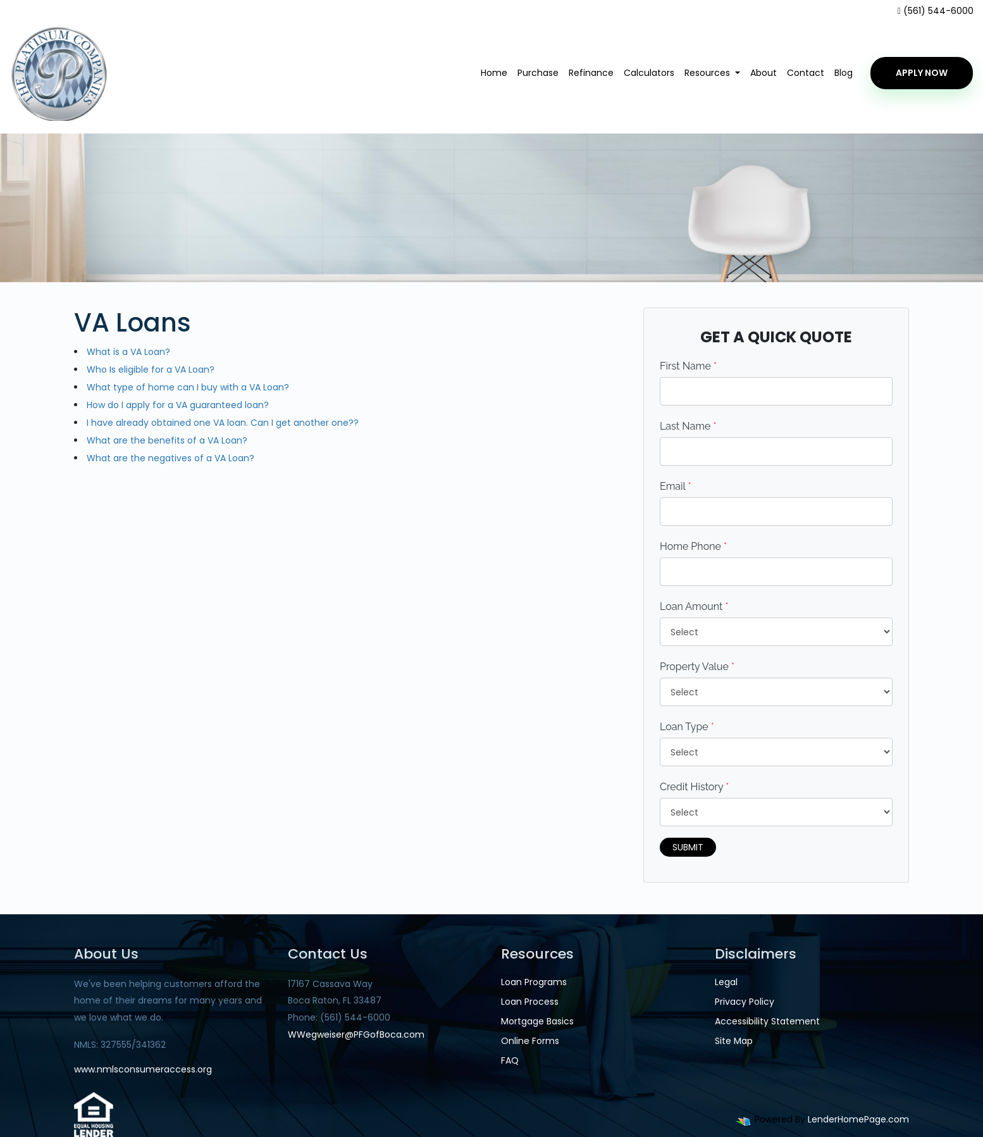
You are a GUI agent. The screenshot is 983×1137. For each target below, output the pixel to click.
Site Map (734, 1040)
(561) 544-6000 (936, 10)
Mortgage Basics (537, 1021)
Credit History (694, 787)
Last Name (688, 426)
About (763, 72)
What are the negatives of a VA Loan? (170, 458)
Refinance (591, 72)
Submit (687, 847)
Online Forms (530, 1040)
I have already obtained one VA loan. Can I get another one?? (223, 422)
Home (494, 72)
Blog (843, 72)
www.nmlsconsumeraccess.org (143, 1069)
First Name (688, 366)
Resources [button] (708, 72)
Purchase (538, 72)
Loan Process (530, 1001)
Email (675, 486)
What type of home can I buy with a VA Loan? (188, 387)
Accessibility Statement (767, 1021)
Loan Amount (694, 606)
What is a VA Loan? (128, 351)
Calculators (649, 72)
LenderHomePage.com (858, 1119)
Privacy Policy (744, 1001)
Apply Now (922, 72)
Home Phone (693, 546)
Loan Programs (534, 982)
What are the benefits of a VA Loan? (167, 440)
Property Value (697, 667)
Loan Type (687, 727)
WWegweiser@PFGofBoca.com (356, 1034)
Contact (805, 72)
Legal (726, 982)
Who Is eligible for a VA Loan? (150, 369)
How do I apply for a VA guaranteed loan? (178, 405)
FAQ (510, 1060)
